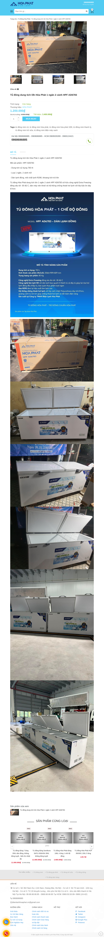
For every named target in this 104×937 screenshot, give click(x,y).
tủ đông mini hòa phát (39, 127)
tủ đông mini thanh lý (82, 127)
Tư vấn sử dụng (16, 920)
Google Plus (81, 920)
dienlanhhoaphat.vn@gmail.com (26, 902)
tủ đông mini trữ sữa (24, 130)
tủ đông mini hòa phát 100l (60, 127)
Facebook (80, 911)
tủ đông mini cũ (22, 127)
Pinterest (80, 922)
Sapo (71, 934)
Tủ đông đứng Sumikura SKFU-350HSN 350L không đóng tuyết (42, 853)
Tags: (12, 127)
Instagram (81, 917)
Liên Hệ (13, 925)
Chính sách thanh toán (40, 917)
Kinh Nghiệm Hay (16, 922)
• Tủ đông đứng (80, 872)
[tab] (13, 152)
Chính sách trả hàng (39, 928)
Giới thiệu (14, 911)
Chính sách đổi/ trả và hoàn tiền (40, 912)
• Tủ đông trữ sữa (66, 872)
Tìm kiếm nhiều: (24, 872)
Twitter (79, 914)
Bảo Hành (14, 917)
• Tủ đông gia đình (51, 872)
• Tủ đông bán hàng (52, 877)
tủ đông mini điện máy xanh (46, 130)
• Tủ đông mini (38, 872)
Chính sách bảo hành (40, 925)
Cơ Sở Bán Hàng (16, 914)
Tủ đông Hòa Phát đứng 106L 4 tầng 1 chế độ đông (62, 853)
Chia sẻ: (13, 89)
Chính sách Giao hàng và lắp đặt (40, 921)
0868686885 (89, 2)
